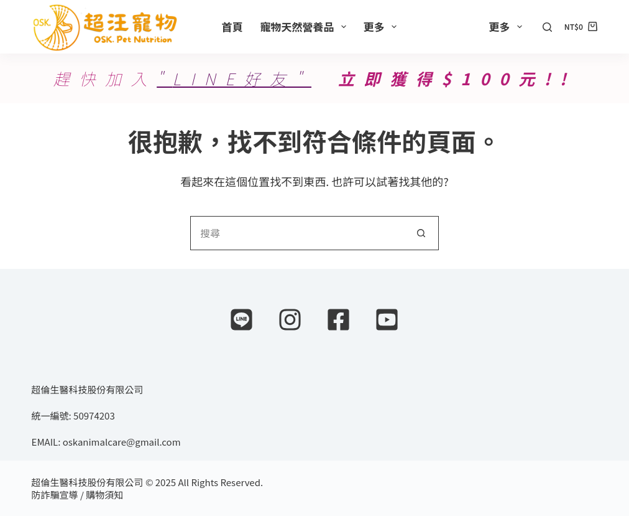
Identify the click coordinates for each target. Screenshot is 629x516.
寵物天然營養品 (305, 26)
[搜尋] (547, 27)
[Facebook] (338, 319)
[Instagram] (290, 319)
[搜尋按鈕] (422, 233)
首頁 (232, 26)
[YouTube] (387, 319)
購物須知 (104, 494)
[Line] (241, 319)
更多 (383, 26)
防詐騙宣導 (55, 494)
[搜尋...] (297, 233)
